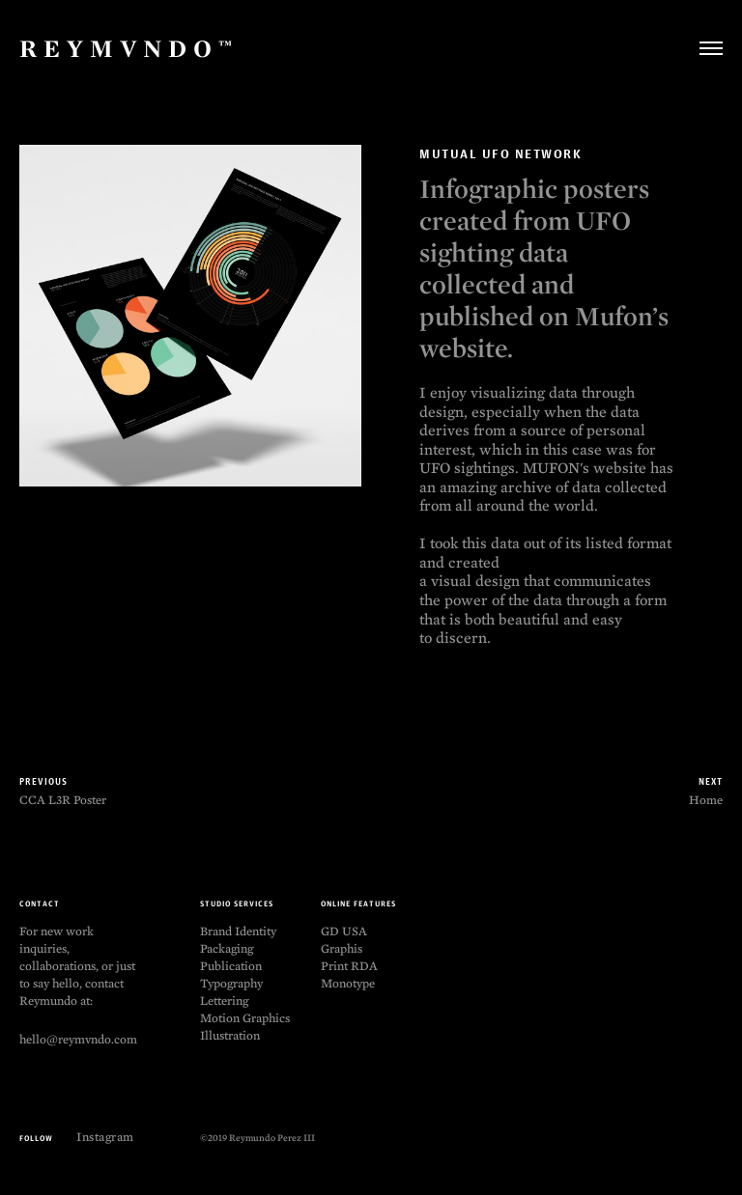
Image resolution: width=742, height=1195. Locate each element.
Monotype (348, 983)
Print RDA (349, 966)
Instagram (105, 1136)
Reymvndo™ (129, 48)
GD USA (344, 931)
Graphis (341, 948)
